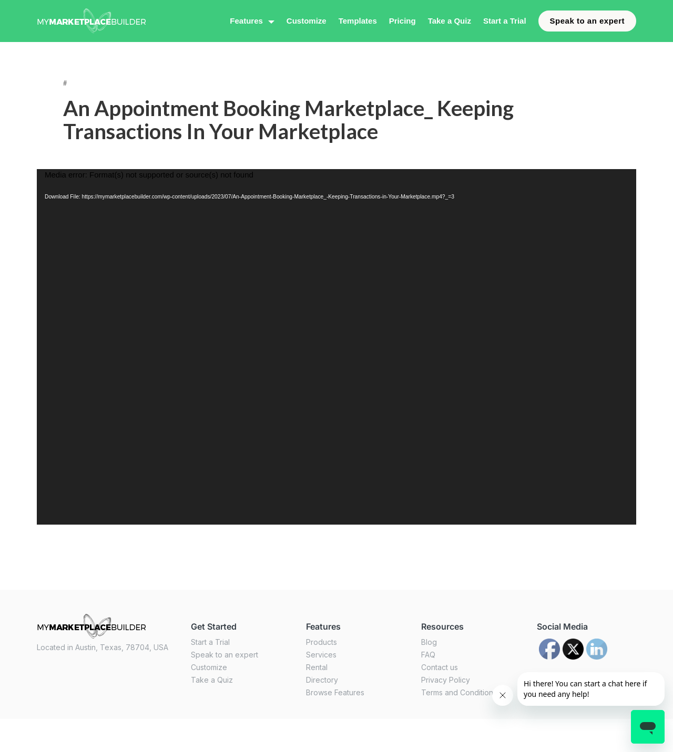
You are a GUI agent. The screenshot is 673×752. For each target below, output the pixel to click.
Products (321, 642)
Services (321, 654)
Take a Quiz (449, 20)
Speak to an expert (587, 20)
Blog (429, 642)
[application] (336, 347)
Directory (322, 679)
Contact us (439, 667)
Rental (317, 667)
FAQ (428, 654)
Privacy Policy (445, 679)
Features (246, 20)
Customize (307, 20)
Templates (358, 20)
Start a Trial (504, 20)
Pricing (402, 20)
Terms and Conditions (459, 692)
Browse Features (335, 692)
